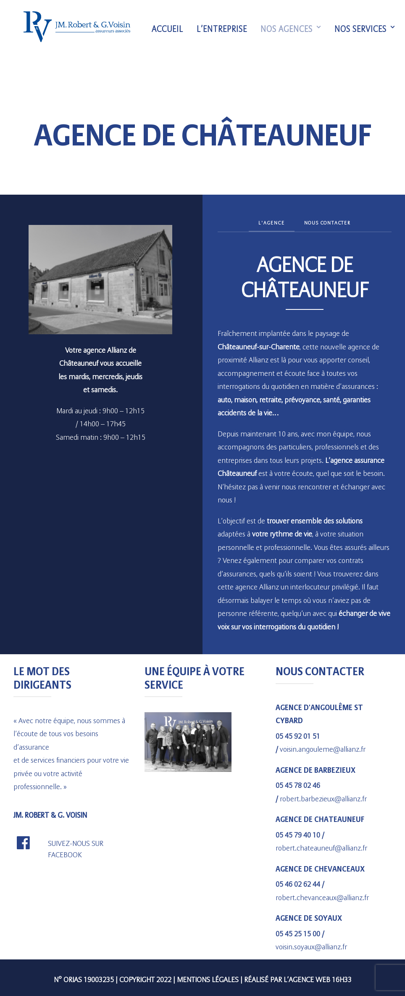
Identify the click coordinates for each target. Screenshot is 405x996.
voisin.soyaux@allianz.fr (311, 945)
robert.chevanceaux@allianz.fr (322, 895)
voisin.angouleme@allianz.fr (323, 747)
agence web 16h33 (320, 977)
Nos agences (294, 30)
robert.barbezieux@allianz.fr (323, 797)
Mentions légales (208, 977)
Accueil (171, 30)
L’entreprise (225, 30)
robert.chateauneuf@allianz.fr (321, 846)
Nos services (368, 30)
